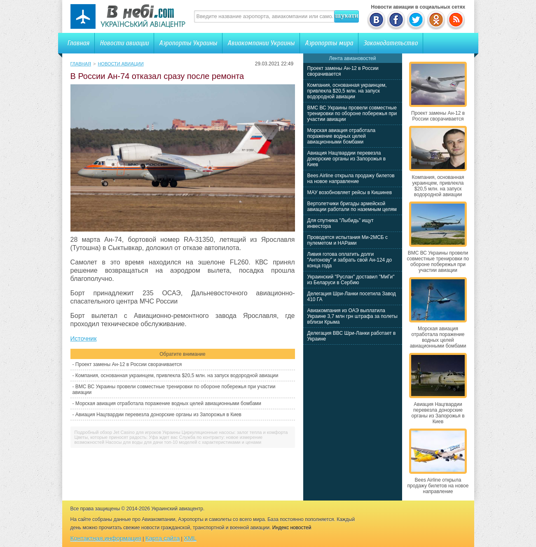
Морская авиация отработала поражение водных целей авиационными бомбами (168, 403)
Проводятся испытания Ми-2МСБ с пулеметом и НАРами (347, 240)
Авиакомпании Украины (261, 43)
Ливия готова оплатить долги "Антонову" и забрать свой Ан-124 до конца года (349, 260)
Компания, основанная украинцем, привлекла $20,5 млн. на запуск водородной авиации (177, 375)
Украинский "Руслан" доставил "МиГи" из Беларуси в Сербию (351, 279)
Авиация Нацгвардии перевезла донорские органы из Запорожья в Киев (158, 414)
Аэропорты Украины (188, 43)
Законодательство (390, 43)
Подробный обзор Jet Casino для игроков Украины (127, 432)
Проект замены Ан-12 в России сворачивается (128, 364)
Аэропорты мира (329, 43)
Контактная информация (105, 538)
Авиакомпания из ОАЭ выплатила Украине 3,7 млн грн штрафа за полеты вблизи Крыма (352, 316)
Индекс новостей (291, 528)
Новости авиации (124, 43)
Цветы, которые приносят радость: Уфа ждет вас (126, 437)
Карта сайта (162, 538)
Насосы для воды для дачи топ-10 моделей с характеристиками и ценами (183, 442)
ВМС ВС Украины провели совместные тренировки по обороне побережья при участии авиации (352, 113)
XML (190, 538)
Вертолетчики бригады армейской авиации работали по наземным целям (352, 206)
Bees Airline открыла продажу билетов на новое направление (351, 178)
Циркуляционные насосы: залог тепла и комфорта (235, 432)
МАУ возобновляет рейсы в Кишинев (349, 192)
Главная (78, 43)
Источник (83, 338)
